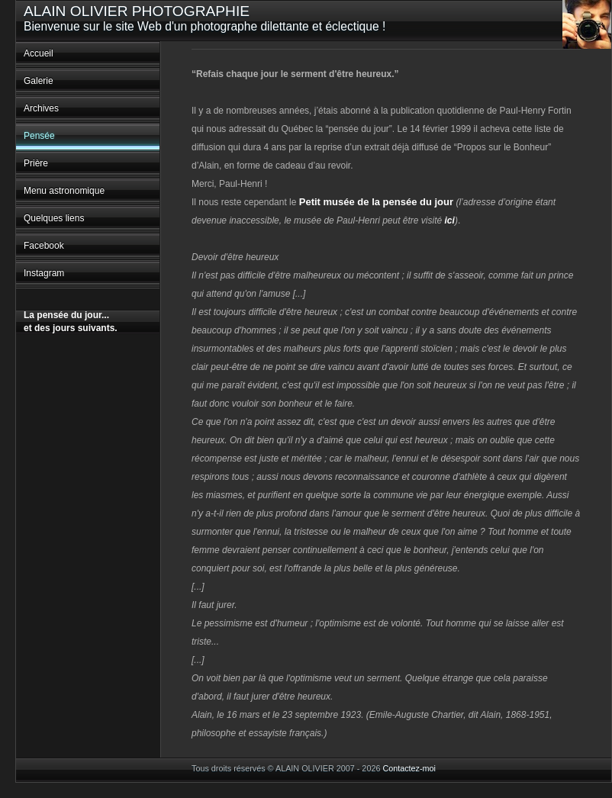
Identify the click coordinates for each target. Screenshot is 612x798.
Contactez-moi (409, 768)
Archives (41, 108)
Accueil (38, 53)
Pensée (39, 135)
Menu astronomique (64, 190)
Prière (36, 163)
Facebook (44, 245)
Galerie (38, 81)
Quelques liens (54, 218)
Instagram (44, 273)
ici (450, 220)
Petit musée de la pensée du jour (376, 202)
